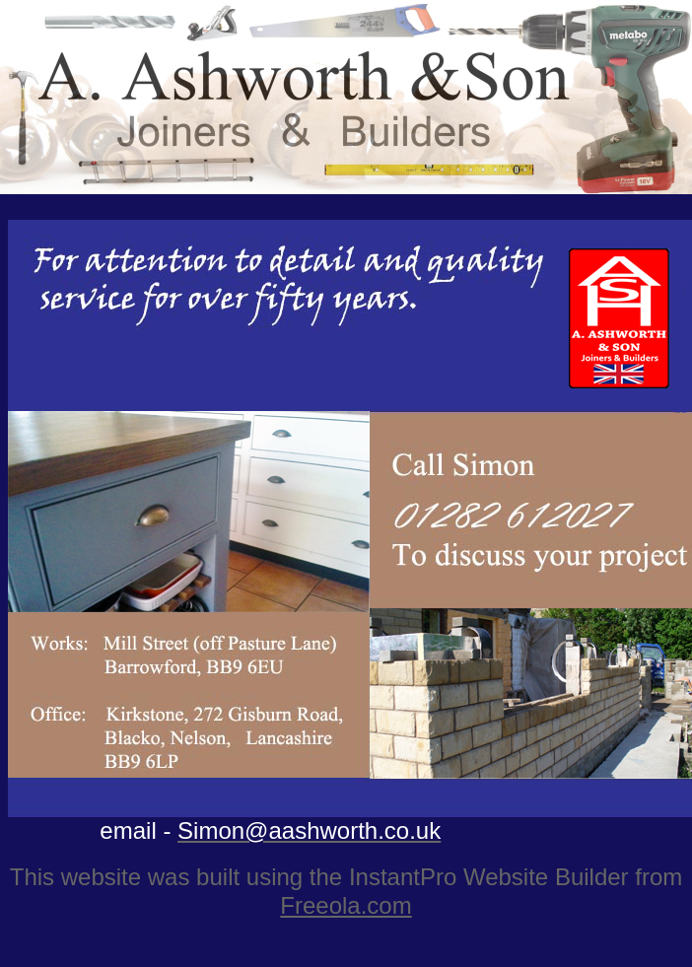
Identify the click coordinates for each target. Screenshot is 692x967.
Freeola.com (345, 905)
